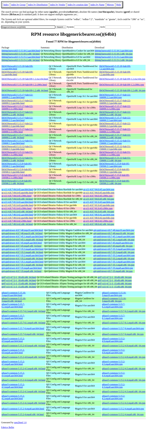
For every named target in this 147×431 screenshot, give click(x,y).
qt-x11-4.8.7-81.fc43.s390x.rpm (98, 208)
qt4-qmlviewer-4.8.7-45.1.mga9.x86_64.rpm (113, 239)
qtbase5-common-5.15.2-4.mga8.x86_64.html (23, 414)
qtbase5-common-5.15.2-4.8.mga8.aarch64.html (13, 351)
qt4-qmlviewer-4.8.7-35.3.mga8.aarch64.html (22, 249)
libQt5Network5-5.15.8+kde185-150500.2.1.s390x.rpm (114, 176)
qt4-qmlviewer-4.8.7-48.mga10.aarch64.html (22, 230)
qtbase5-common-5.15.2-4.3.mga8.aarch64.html (13, 385)
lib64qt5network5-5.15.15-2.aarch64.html (21, 57)
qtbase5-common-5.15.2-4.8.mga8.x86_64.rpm (123, 357)
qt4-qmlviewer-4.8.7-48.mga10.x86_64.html (22, 233)
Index (6, 4)
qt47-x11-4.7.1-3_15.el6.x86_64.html (19, 283)
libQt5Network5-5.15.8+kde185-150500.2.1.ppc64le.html (17, 170)
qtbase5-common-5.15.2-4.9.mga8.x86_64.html (24, 345)
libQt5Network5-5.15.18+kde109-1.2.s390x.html (24, 84)
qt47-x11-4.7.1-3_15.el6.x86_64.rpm (115, 283)
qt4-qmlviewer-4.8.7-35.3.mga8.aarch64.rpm (114, 249)
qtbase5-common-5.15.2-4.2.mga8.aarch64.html (13, 397)
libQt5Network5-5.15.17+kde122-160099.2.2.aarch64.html (17, 96)
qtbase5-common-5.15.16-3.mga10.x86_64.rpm (114, 299)
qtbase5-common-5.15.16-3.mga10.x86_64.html (14, 299)
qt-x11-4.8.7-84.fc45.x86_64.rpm (98, 199)
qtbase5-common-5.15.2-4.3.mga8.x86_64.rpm (123, 391)
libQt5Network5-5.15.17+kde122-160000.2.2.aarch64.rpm (115, 119)
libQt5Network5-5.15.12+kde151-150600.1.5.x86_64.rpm (115, 159)
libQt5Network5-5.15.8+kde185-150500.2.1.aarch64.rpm (114, 164)
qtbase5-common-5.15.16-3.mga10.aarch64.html (14, 294)
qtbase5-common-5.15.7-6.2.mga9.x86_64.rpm (123, 311)
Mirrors (110, 4)
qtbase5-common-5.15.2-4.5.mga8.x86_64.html (24, 368)
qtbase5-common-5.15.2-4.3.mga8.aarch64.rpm (113, 385)
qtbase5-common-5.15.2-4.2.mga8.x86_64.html (24, 403)
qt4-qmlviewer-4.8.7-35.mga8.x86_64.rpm (113, 271)
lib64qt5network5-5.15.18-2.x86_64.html (21, 54)
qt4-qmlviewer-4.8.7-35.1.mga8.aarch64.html (22, 262)
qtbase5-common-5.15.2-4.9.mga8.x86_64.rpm (123, 345)
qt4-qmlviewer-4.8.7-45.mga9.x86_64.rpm (113, 246)
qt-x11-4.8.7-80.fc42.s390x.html (16, 221)
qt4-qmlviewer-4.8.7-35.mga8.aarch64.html (22, 268)
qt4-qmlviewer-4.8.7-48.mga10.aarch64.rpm (113, 230)
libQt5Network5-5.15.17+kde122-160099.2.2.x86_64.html (17, 113)
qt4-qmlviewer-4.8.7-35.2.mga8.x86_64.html (22, 258)
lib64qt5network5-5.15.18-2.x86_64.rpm (113, 54)
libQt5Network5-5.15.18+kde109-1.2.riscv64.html (25, 79)
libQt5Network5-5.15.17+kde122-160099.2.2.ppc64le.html (17, 101)
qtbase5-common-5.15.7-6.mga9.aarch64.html (23, 328)
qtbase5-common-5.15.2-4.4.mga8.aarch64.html (13, 374)
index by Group (18, 4)
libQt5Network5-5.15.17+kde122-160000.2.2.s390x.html (17, 130)
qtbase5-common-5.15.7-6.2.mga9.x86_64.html (24, 311)
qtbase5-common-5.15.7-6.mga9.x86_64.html (23, 334)
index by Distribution (38, 4)
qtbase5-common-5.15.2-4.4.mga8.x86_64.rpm (123, 380)
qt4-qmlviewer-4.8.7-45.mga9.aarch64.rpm (113, 243)
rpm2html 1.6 (20, 422)
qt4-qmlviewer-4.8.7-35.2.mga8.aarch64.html (22, 255)
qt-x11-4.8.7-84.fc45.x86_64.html (17, 199)
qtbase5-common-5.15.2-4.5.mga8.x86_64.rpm (123, 368)
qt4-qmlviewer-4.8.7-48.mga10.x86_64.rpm (113, 233)
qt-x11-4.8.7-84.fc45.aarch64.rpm (98, 189)
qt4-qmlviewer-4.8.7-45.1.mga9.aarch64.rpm (114, 236)
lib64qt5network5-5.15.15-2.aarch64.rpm (114, 57)
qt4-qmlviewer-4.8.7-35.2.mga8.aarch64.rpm (114, 255)
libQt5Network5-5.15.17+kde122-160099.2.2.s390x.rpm (115, 107)
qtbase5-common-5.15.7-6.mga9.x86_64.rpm (123, 334)
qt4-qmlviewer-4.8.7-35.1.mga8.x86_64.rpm (113, 265)
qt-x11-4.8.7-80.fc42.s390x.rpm (98, 221)
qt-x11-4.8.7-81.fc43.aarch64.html (17, 202)
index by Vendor (57, 4)
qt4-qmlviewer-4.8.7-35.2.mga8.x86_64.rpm (113, 258)
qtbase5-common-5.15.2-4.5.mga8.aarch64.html (13, 362)
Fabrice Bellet (7, 427)
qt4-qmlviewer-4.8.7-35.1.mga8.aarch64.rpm (114, 262)
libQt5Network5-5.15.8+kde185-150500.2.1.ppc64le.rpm (114, 170)
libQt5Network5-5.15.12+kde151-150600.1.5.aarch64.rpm (115, 142)
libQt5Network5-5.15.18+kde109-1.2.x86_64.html (25, 90)
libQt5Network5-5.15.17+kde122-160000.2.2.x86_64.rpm (115, 136)
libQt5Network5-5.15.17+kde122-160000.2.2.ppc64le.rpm (115, 124)
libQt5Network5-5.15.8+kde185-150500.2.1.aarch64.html (17, 164)
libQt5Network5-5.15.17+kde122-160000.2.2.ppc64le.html (17, 124)
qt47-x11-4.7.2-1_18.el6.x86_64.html (19, 277)
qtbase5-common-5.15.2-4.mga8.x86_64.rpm (123, 414)
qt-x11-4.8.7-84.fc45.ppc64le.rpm (98, 192)
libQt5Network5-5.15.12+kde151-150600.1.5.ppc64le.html (17, 147)
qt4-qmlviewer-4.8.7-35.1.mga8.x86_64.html (22, 265)
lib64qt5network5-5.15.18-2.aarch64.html (21, 50)
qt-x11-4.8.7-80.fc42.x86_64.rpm (98, 224)
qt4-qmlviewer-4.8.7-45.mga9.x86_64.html (21, 246)
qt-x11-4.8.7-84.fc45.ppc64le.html (17, 192)
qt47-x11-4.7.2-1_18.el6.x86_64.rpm (115, 277)
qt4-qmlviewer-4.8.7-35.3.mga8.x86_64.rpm (113, 252)
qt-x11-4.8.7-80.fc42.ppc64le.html (17, 218)
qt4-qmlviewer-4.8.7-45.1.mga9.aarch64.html (22, 236)
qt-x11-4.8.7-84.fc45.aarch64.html (17, 189)
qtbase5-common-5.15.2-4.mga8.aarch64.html (23, 408)
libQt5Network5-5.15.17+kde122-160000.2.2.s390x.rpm (115, 130)
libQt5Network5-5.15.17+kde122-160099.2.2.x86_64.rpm (115, 113)
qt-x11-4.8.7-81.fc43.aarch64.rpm (98, 202)
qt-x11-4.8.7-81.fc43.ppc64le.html (17, 205)
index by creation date (78, 4)
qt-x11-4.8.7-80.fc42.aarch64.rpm (98, 214)
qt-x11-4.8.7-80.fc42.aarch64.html (17, 214)
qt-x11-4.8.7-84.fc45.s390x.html (16, 196)
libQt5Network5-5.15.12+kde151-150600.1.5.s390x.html (17, 153)
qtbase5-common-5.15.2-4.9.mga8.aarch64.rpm (113, 339)
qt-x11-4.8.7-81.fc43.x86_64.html (17, 211)
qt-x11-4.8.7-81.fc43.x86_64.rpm (98, 211)
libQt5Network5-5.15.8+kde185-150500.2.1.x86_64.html (17, 182)
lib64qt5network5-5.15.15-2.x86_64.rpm (113, 60)
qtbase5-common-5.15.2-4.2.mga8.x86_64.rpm (123, 403)
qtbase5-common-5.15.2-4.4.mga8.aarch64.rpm (113, 374)
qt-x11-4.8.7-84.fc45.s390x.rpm (98, 196)
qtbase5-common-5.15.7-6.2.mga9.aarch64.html (13, 305)
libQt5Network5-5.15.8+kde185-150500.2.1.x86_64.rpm (114, 182)
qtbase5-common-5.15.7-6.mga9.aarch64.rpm (123, 328)
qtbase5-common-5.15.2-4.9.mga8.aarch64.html (13, 339)
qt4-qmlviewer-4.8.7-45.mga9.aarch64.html (22, 243)
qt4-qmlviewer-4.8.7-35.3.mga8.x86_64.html (22, 252)
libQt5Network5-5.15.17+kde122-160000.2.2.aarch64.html (17, 119)
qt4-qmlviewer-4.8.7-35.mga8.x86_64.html (21, 271)
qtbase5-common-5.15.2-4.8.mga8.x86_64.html (24, 357)
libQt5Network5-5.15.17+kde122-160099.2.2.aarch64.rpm (115, 96)
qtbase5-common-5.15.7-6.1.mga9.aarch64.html (13, 316)
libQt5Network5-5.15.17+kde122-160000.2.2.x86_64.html (17, 136)
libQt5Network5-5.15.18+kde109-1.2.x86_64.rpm (122, 90)
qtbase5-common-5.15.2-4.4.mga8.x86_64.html (24, 380)
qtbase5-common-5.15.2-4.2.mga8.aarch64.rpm (113, 397)
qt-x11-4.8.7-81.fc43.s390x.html (16, 208)
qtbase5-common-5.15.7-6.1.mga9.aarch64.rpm (113, 316)
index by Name (97, 4)
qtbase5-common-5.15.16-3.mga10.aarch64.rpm (114, 294)
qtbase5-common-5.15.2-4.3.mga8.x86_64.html (24, 391)
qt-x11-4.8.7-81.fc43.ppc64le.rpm (98, 205)
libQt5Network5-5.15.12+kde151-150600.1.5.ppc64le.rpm (115, 147)
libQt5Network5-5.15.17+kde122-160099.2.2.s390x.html (17, 107)
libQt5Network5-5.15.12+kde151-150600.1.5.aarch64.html (17, 142)
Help (118, 4)
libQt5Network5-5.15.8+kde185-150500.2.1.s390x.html (17, 176)
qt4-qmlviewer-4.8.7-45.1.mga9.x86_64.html (22, 239)
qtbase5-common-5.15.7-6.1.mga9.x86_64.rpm (123, 322)
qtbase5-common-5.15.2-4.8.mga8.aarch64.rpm (113, 351)
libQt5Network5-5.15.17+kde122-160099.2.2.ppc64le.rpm (115, 101)
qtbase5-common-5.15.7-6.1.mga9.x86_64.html (24, 322)
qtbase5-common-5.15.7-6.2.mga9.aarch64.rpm (113, 305)
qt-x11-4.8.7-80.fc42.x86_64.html (17, 224)
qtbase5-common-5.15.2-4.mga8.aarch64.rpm (123, 408)
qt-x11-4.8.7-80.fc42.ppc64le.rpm (98, 218)
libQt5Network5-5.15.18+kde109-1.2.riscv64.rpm (122, 79)
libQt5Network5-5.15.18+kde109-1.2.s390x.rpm (121, 84)
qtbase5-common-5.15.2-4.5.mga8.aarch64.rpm (113, 362)
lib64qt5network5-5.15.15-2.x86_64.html (21, 60)
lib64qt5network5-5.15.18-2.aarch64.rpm (114, 50)
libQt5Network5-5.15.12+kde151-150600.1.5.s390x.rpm (115, 153)
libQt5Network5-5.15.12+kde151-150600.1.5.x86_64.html (17, 159)
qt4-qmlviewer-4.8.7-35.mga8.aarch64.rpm (113, 268)
